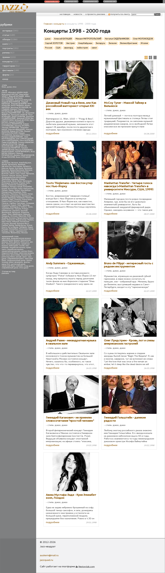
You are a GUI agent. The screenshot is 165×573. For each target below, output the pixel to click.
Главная (48, 23)
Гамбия (5, 225)
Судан (13, 205)
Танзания (6, 233)
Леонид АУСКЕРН (21, 126)
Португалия (27, 200)
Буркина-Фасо (23, 224)
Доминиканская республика (14, 177)
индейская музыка (17, 247)
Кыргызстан (28, 189)
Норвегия (20, 198)
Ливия (30, 227)
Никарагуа (26, 196)
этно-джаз (23, 268)
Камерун (5, 187)
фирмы (8, 75)
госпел (22, 246)
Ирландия (27, 181)
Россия (17, 201)
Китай (19, 187)
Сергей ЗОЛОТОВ (9, 144)
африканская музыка (11, 240)
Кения (31, 218)
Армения (21, 164)
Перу (11, 200)
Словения (6, 205)
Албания (15, 222)
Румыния (24, 201)
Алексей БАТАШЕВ (16, 96)
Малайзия (16, 192)
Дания (25, 176)
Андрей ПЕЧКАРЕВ (19, 104)
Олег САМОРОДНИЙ (24, 139)
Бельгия (5, 168)
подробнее (52, 133)
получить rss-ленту (119, 14)
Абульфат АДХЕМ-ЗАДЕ (18, 92)
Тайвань (5, 207)
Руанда (5, 231)
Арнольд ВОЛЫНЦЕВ (19, 107)
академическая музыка (21, 238)
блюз (4, 87)
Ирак (14, 181)
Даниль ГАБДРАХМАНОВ (24, 155)
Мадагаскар (21, 220)
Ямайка (5, 218)
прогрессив (26, 255)
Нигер (30, 229)
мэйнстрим (13, 246)
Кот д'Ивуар (13, 227)
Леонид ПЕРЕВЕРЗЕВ (10, 128)
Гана (18, 174)
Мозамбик (13, 229)
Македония (7, 192)
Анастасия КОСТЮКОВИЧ (12, 99)
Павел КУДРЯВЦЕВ (9, 142)
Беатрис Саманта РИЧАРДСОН (13, 110)
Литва (17, 190)
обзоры (9, 39)
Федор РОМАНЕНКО (24, 150)
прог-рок (6, 255)
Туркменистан (8, 209)
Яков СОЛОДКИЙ (23, 157)
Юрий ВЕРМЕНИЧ (22, 152)
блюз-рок (25, 242)
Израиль (14, 179)
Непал (30, 194)
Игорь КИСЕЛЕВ (8, 157)
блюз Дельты (14, 242)
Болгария (19, 168)
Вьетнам (5, 174)
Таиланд (25, 205)
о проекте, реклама (95, 14)
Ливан (11, 190)
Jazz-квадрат (17, 11)
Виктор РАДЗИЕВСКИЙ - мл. (13, 113)
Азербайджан (25, 163)
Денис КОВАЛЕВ (18, 117)
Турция (18, 209)
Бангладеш (17, 166)
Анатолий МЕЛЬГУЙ (23, 100)
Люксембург (25, 190)
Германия (30, 174)
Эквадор (5, 216)
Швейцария (17, 214)
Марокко (6, 194)
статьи (8, 35)
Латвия (5, 190)
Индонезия (6, 181)
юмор (5, 79)
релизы (8, 52)
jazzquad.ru (46, 559)
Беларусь (27, 166)
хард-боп (6, 264)
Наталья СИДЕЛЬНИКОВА (12, 137)
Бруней (13, 224)
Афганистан (7, 166)
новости (78, 14)
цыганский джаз (18, 264)
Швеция (26, 214)
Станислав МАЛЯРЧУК (11, 148)
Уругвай (24, 211)
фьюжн (27, 262)
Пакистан (29, 198)
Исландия (6, 183)
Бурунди (5, 170)
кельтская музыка (26, 253)
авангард (6, 238)
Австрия (14, 163)
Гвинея (11, 225)
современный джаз (10, 268)
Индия (22, 179)
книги (7, 44)
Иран (19, 181)
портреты (10, 48)
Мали (24, 192)
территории (11, 66)
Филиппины (15, 233)
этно (14, 87)
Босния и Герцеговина (18, 218)
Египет (29, 225)
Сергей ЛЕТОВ (20, 146)
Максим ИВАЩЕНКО (16, 129)
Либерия (23, 227)
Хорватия (25, 212)
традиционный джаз (16, 260)
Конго (4, 227)
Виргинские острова (20, 172)
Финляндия (6, 212)
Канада (13, 187)
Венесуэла (6, 172)
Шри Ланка (6, 222)
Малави (5, 229)
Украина (16, 211)
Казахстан (12, 185)
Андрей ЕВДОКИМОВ (11, 102)
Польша (17, 200)
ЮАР (29, 216)
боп (3, 244)
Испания (14, 183)
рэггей (18, 257)
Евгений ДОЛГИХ (22, 120)
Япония (24, 233)
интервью (10, 30)
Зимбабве (6, 179)
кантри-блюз (26, 251)
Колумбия (27, 187)
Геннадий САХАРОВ (19, 115)
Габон (12, 174)
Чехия (4, 214)
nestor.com (52, 1)
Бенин (11, 168)
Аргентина (12, 164)
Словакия (30, 203)
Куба (20, 189)
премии (9, 57)
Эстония (13, 216)
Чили (9, 214)
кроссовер (15, 255)
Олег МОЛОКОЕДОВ (143, 38)
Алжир (4, 164)
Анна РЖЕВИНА (17, 105)
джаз (9, 87)
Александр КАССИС (10, 94)
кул (31, 242)
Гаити (22, 174)
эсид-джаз (29, 266)
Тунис (30, 207)
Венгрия (28, 170)
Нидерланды (15, 196)
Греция (12, 176)
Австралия (6, 163)
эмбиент (19, 266)
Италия (22, 183)
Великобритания (17, 170)
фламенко (18, 262)
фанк (11, 262)
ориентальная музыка (11, 251)
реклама (5, 273)
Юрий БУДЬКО (8, 152)
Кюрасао (11, 220)
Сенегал (5, 203)
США (19, 205)
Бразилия (28, 168)
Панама (5, 200)
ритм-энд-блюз (8, 257)
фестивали (10, 70)
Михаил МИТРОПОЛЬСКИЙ (16, 132)
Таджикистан (21, 231)
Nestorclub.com (86, 566)
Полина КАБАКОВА (26, 142)
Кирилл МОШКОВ (16, 122)
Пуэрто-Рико (7, 201)
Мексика (14, 194)
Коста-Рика (12, 189)
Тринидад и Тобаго (18, 207)
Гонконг (5, 176)
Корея (4, 189)
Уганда (25, 209)
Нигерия (5, 196)
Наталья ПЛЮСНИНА (21, 135)
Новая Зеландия (9, 198)
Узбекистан (6, 211)
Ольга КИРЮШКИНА (10, 140)
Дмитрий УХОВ (23, 118)
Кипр (4, 220)
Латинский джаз (13, 244)
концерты (10, 61)
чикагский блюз (8, 266)
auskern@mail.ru (49, 555)
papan (4, 92)
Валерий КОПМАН (21, 111)
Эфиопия (22, 216)
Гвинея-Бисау (20, 225)
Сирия (11, 231)
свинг (24, 257)
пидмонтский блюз (10, 253)
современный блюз (15, 259)
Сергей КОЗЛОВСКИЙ (13, 145)
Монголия (23, 229)
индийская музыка (15, 249)
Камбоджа (22, 185)
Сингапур (21, 203)
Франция (16, 212)
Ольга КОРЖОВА (26, 140)
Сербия (12, 203)
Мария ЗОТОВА (16, 131)
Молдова (23, 194)
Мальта (30, 220)
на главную (65, 14)
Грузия (19, 176)
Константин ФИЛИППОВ (12, 124)
